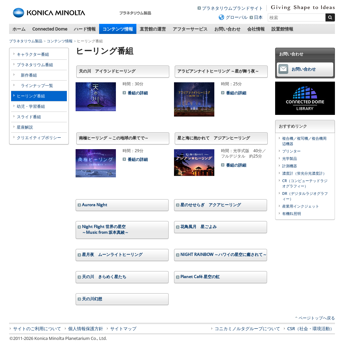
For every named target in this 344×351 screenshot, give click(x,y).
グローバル (237, 17)
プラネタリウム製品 (25, 40)
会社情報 (256, 29)
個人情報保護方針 (85, 328)
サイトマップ (123, 328)
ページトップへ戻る (317, 318)
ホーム (19, 29)
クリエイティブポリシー (39, 137)
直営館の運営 (153, 29)
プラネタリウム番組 (35, 65)
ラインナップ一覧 (35, 85)
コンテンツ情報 (117, 29)
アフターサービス (190, 29)
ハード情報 (85, 29)
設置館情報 (282, 29)
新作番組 (27, 75)
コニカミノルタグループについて (247, 328)
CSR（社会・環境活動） (310, 328)
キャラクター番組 (33, 54)
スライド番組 (29, 117)
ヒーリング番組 (31, 96)
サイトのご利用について (37, 328)
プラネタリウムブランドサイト (232, 8)
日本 (258, 17)
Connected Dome (49, 29)
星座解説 (25, 127)
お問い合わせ (227, 29)
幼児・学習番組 (31, 106)
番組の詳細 (138, 93)
